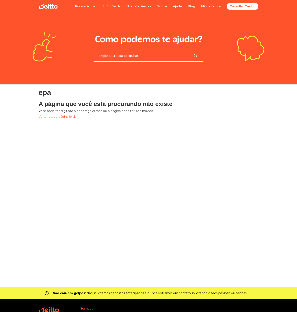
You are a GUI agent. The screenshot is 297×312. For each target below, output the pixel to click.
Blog (191, 6)
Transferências (139, 6)
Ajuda (177, 6)
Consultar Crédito (242, 6)
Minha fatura (211, 6)
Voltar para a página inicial (58, 116)
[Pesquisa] (146, 55)
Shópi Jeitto (111, 6)
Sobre (162, 6)
